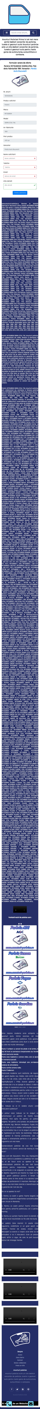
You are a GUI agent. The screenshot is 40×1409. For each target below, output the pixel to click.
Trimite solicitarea (20, 193)
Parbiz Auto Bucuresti (25, 70)
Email (5, 172)
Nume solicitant (9, 154)
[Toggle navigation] (6, 33)
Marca (5, 109)
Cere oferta (20, 1357)
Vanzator (6, 145)
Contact (20, 1360)
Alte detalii (7, 181)
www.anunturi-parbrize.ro (10, 204)
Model (5, 118)
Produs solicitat (9, 100)
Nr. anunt (6, 92)
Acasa (20, 1355)
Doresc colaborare (20, 1363)
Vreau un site (20, 1365)
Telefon (6, 163)
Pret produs (7, 136)
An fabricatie (8, 127)
